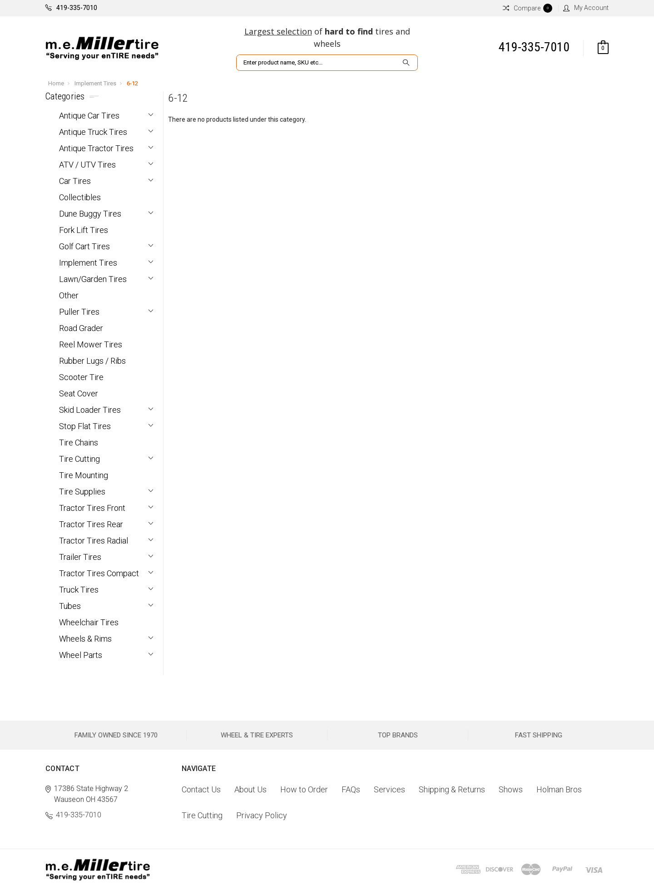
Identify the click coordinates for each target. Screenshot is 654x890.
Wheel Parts (80, 655)
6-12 (132, 83)
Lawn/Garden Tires (93, 279)
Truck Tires (79, 589)
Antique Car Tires (89, 115)
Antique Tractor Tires (96, 148)
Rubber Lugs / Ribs (92, 361)
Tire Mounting (83, 475)
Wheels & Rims (85, 638)
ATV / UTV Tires (87, 164)
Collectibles (80, 197)
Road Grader (81, 328)
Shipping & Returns (452, 789)
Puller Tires (79, 311)
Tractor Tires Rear (91, 524)
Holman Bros (559, 789)
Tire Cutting (79, 459)
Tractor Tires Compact (99, 573)
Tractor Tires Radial (93, 540)
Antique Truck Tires (93, 132)
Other (69, 295)
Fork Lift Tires (83, 230)
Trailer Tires (80, 557)
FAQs (351, 789)
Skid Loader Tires (90, 410)
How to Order (304, 789)
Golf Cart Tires (84, 246)
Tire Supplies (82, 491)
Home (56, 83)
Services (389, 789)
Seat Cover (78, 393)
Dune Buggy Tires (90, 213)
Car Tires (75, 181)
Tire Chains (78, 442)
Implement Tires (95, 83)
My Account (586, 7)
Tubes (70, 606)
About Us (250, 789)
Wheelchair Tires (89, 622)
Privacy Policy (261, 815)
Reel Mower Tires (90, 344)
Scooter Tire (81, 377)
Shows (511, 789)
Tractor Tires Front (92, 508)
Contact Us (201, 789)
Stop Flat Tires (85, 426)
